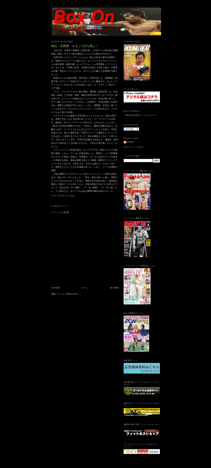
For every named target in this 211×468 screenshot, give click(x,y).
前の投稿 (114, 287)
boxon (130, 142)
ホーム (85, 287)
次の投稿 (55, 287)
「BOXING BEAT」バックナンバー (140, 115)
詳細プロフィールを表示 (134, 147)
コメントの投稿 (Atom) (68, 294)
